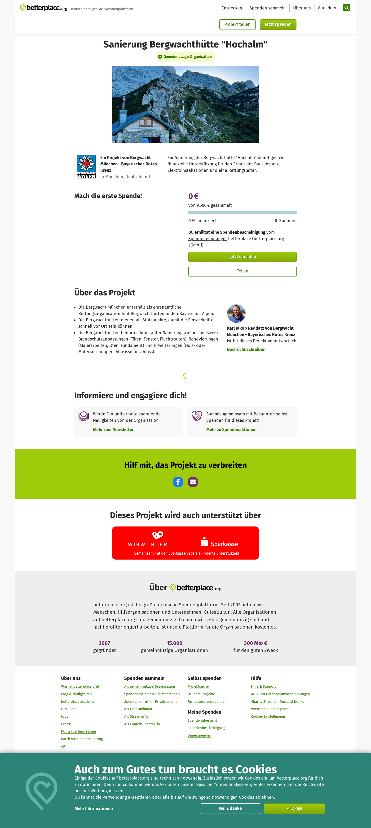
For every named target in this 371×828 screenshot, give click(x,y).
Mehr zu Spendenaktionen (231, 429)
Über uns (302, 8)
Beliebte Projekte (201, 694)
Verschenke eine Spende (270, 709)
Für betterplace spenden (207, 701)
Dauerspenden (199, 735)
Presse (66, 724)
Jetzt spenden (278, 24)
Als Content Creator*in (142, 724)
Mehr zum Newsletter (113, 429)
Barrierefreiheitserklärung (82, 739)
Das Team (68, 709)
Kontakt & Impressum (78, 731)
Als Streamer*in (136, 716)
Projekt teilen (237, 24)
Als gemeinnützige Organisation (149, 686)
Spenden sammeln (268, 8)
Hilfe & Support (263, 686)
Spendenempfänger (207, 238)
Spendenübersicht (202, 720)
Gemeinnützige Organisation (187, 56)
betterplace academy (77, 701)
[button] (178, 482)
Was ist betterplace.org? (80, 686)
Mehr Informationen (94, 808)
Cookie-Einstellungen (268, 716)
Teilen (242, 271)
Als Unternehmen (138, 709)
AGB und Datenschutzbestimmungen (280, 694)
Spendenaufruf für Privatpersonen (152, 701)
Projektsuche (198, 686)
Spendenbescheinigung (206, 728)
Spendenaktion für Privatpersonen (152, 694)
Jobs (64, 716)
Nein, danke (230, 808)
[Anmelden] (327, 8)
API (63, 746)
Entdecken (231, 8)
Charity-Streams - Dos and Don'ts (277, 701)
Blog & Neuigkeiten (76, 694)
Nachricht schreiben (246, 349)
